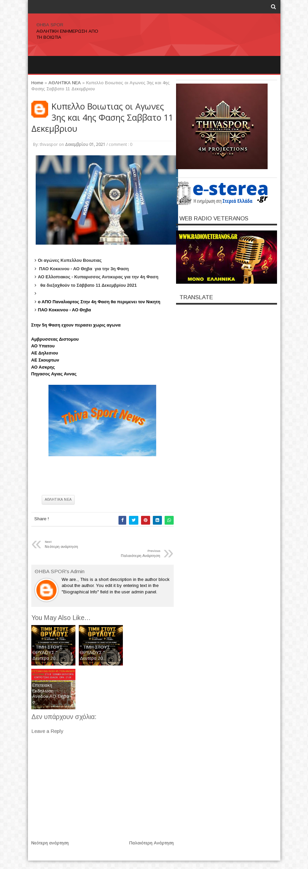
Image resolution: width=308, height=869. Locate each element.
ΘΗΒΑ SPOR (49, 24)
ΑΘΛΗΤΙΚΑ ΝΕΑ (58, 499)
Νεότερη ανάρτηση (50, 842)
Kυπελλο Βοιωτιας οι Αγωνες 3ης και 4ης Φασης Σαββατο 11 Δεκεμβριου (102, 117)
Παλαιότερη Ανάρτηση (151, 842)
